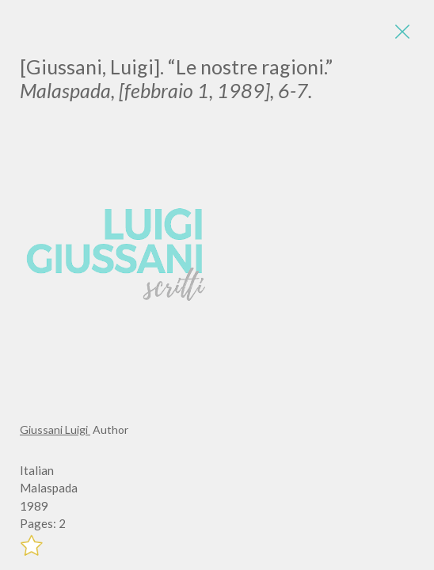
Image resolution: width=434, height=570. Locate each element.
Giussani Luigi (55, 429)
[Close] (402, 32)
